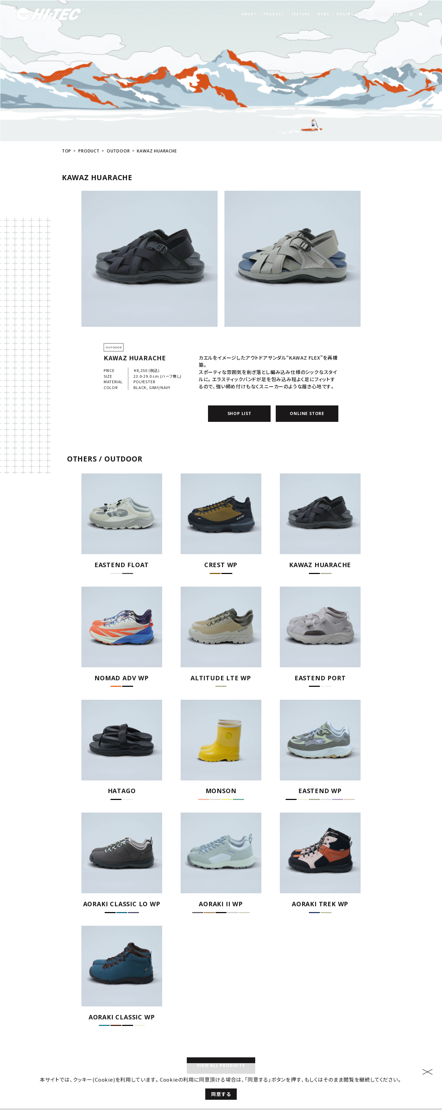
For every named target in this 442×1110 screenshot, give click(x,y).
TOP (66, 102)
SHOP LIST (388, 14)
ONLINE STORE (352, 14)
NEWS (323, 14)
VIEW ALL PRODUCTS (221, 1017)
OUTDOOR (118, 102)
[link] (411, 14)
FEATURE (301, 14)
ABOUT (249, 14)
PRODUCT (274, 14)
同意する (221, 1099)
